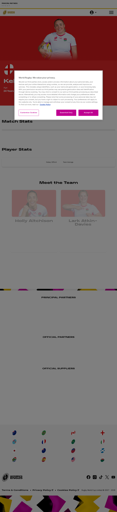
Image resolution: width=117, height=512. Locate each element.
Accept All (88, 113)
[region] (58, 95)
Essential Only (66, 113)
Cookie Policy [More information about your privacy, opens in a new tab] (45, 105)
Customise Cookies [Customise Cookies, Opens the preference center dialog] (28, 113)
